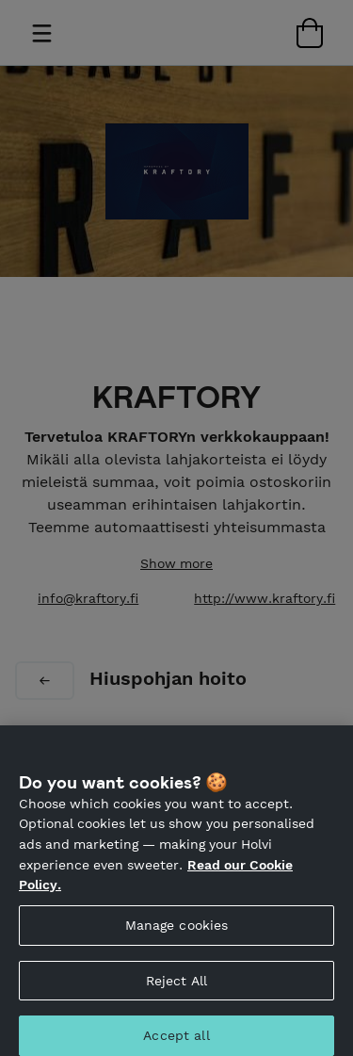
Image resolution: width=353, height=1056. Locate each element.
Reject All (176, 986)
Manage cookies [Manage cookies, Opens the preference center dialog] (177, 930)
